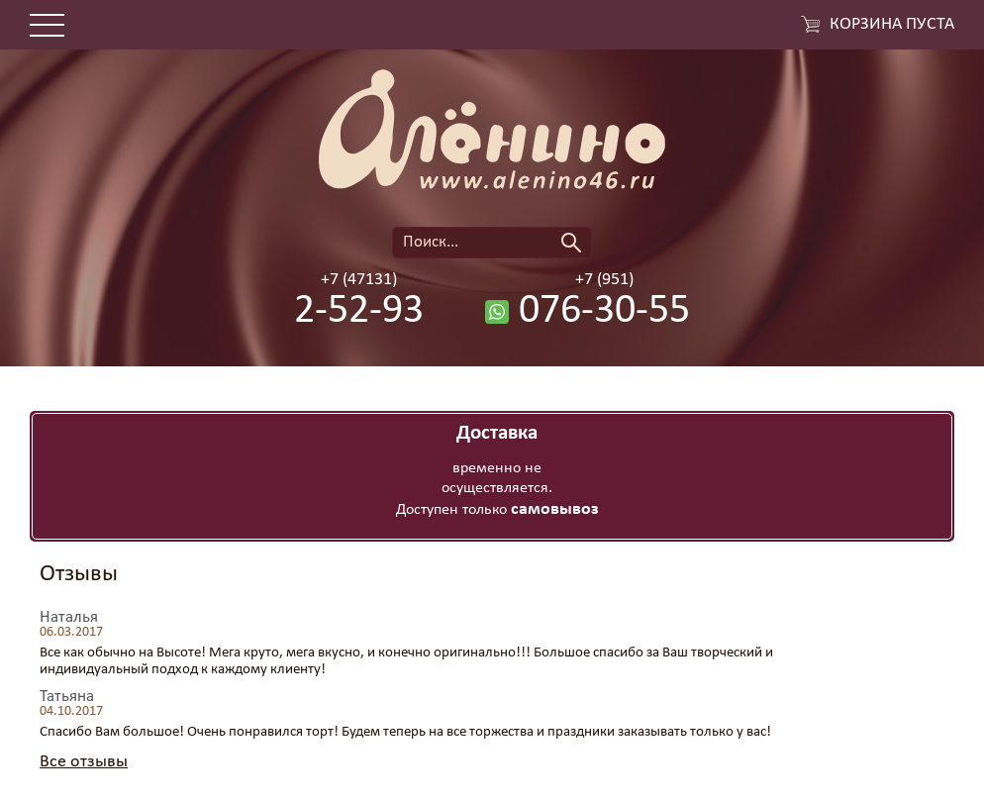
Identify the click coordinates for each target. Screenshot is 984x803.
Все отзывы (84, 762)
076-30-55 (604, 312)
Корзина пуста (892, 25)
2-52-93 (359, 312)
